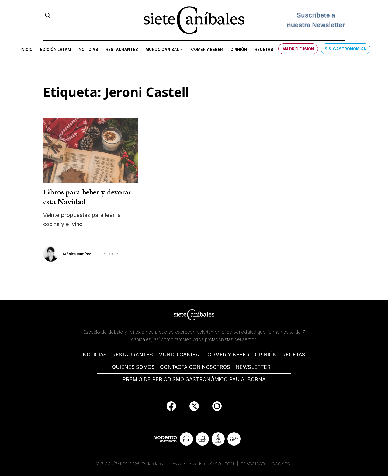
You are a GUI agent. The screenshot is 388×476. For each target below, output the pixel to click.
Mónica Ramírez (77, 253)
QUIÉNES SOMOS (133, 367)
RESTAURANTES (132, 355)
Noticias (88, 49)
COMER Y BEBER (228, 355)
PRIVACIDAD (253, 464)
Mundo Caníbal (162, 49)
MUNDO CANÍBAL (180, 355)
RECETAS (293, 355)
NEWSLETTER (253, 367)
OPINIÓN (266, 355)
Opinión (238, 49)
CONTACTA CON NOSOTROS (195, 367)
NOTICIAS (95, 355)
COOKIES (281, 464)
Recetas (264, 49)
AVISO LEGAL (222, 464)
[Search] (47, 15)
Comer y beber (207, 49)
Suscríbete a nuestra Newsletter (316, 20)
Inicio (26, 49)
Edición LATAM (55, 49)
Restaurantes (122, 49)
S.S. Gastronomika (345, 49)
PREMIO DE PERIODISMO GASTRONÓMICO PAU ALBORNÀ (194, 379)
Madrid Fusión (298, 49)
